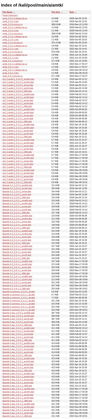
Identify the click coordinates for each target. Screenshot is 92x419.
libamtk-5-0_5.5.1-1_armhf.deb (16, 255)
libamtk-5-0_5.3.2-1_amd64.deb (17, 231)
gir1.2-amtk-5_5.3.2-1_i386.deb (17, 137)
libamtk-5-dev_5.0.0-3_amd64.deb (18, 313)
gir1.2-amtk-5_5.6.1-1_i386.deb (17, 167)
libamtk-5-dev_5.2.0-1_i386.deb (17, 355)
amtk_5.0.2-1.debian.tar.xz (14, 27)
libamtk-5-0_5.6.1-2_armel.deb (16, 282)
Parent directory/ (10, 15)
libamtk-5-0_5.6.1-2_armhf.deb (16, 285)
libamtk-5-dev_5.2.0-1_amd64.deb (18, 343)
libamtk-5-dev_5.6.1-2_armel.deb (17, 410)
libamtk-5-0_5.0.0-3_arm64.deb (17, 188)
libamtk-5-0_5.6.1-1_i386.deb (16, 273)
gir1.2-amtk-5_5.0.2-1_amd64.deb (18, 94)
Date (71, 12)
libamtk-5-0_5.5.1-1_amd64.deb (17, 246)
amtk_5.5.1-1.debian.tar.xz (14, 55)
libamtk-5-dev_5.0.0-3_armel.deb (17, 319)
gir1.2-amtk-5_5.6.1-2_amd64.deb (18, 170)
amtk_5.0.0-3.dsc (10, 21)
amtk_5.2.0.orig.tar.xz (12, 43)
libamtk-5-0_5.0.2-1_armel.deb (16, 206)
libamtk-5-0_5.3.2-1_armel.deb (16, 237)
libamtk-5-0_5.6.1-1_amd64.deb (17, 261)
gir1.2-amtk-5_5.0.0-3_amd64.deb (18, 79)
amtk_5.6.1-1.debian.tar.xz (14, 64)
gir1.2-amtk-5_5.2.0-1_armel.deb (17, 115)
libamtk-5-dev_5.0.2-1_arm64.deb (18, 331)
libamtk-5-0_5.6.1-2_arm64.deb (17, 279)
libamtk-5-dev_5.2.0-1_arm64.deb (18, 346)
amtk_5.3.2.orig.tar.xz (12, 52)
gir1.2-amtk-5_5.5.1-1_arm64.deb (18, 143)
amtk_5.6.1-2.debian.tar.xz (14, 70)
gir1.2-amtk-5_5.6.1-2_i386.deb (17, 182)
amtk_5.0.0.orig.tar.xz (12, 24)
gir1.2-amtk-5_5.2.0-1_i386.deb (17, 121)
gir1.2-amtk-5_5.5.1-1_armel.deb (17, 146)
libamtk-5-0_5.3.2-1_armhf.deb (16, 240)
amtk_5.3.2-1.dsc (10, 49)
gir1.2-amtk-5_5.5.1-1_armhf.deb (17, 149)
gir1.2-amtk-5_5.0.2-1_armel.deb (17, 100)
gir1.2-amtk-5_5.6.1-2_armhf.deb (17, 179)
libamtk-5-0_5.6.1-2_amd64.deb (17, 276)
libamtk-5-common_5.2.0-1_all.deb (18, 298)
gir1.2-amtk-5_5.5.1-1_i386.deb (17, 152)
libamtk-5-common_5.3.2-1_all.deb (18, 301)
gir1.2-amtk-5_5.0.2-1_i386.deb (17, 106)
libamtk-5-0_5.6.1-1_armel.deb (16, 267)
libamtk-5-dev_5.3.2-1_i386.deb (17, 371)
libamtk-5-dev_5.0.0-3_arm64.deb (18, 316)
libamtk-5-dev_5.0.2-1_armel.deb (17, 334)
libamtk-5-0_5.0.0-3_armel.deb (16, 191)
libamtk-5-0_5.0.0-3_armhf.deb (16, 194)
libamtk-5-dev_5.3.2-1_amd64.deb (18, 358)
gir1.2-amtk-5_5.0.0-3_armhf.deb (17, 88)
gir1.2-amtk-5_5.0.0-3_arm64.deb (18, 82)
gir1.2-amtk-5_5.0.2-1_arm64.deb (18, 97)
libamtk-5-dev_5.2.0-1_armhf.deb (17, 352)
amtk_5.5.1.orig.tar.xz (12, 61)
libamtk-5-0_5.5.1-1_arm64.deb (17, 249)
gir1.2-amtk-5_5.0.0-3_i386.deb (17, 91)
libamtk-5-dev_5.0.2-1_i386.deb (17, 340)
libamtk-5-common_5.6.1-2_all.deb (18, 310)
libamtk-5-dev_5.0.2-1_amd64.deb (18, 328)
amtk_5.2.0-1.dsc (10, 39)
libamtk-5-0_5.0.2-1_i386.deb (16, 213)
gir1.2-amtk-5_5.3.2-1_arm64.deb (18, 128)
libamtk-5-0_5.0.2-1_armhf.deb (16, 210)
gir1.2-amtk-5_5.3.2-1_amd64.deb (18, 124)
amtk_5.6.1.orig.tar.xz (12, 76)
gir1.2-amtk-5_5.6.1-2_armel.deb (17, 176)
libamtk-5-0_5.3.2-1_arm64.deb (17, 234)
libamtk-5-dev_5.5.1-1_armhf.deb (17, 383)
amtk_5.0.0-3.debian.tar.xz (14, 18)
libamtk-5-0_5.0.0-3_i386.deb (16, 197)
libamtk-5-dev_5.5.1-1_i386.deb (17, 386)
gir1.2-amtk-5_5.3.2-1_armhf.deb (17, 134)
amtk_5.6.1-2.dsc (10, 73)
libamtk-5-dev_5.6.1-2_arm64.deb (18, 407)
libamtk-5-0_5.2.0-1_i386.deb (16, 228)
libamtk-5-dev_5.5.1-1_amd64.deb (18, 374)
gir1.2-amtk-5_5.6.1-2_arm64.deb (18, 173)
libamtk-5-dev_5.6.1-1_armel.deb (17, 395)
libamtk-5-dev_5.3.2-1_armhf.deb (17, 367)
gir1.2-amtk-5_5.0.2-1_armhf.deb (17, 103)
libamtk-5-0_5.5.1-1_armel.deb (16, 252)
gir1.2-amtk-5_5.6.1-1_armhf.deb (17, 164)
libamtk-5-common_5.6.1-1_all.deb (18, 307)
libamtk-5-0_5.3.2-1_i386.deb (16, 243)
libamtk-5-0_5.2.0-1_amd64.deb (17, 216)
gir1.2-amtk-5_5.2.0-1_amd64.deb (18, 109)
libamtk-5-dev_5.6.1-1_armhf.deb (17, 398)
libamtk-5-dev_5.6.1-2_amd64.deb (18, 404)
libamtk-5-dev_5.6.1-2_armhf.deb (17, 413)
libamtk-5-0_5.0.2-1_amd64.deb (17, 200)
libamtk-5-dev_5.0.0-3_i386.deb (17, 325)
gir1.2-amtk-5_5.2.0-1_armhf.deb (17, 118)
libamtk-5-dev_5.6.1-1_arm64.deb (18, 392)
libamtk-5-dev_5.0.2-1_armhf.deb (17, 337)
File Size (55, 12)
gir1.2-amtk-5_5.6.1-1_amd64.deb (18, 155)
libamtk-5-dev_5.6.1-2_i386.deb (17, 416)
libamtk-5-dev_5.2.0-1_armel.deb (17, 349)
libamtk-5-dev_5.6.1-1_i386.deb (17, 401)
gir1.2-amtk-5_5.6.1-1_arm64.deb (18, 158)
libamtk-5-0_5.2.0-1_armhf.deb (16, 225)
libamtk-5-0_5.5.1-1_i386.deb (16, 258)
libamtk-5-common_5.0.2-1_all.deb (18, 295)
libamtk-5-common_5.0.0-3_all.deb (18, 292)
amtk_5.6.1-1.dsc (10, 67)
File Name (7, 12)
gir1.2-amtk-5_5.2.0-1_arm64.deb (18, 112)
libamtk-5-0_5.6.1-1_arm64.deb (17, 264)
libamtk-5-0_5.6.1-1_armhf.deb (16, 270)
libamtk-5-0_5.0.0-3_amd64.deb (17, 185)
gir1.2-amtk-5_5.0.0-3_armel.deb (17, 85)
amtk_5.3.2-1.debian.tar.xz (14, 46)
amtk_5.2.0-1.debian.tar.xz (14, 36)
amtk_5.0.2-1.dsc (10, 30)
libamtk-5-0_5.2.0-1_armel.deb (16, 222)
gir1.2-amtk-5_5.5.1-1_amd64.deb (18, 140)
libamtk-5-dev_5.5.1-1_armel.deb (17, 380)
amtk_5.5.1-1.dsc (10, 58)
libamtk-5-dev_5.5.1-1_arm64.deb (18, 377)
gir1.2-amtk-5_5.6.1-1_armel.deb (17, 161)
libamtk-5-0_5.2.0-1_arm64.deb (17, 219)
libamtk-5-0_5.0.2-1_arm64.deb (17, 203)
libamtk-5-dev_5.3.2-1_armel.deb (17, 364)
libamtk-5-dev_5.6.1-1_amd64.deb (18, 389)
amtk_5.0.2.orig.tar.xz (12, 33)
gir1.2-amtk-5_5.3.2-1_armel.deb (17, 131)
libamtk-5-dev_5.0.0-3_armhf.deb (17, 322)
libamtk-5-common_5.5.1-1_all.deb (18, 304)
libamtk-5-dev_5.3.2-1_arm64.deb (18, 361)
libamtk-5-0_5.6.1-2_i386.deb (16, 289)
